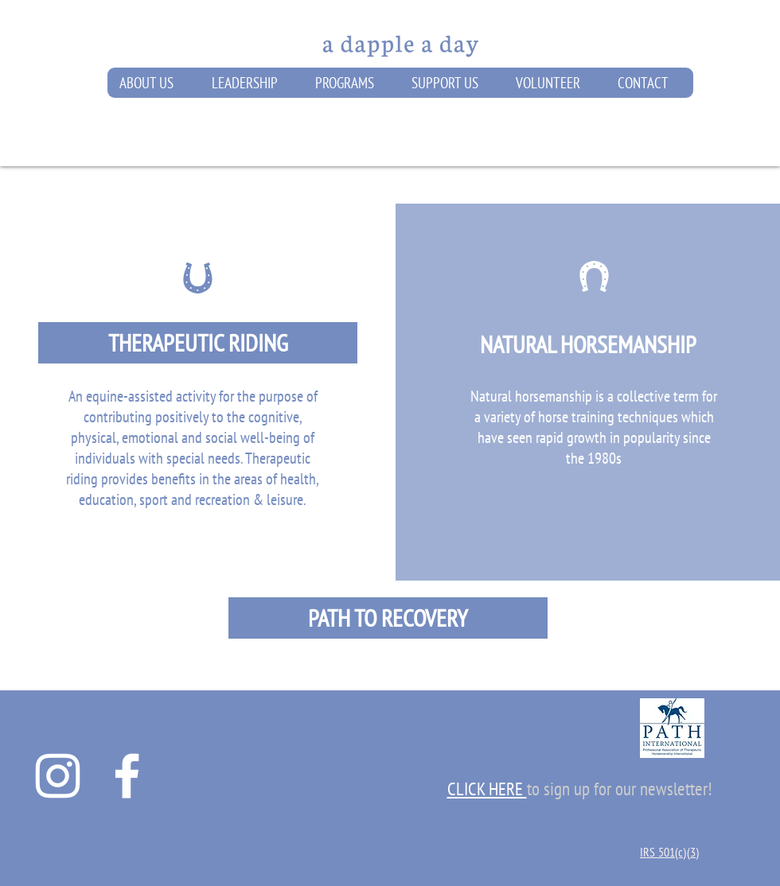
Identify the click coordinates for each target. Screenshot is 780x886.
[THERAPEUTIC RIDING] (197, 342)
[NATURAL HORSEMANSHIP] (588, 344)
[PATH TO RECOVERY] (388, 618)
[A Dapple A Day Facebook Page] (127, 776)
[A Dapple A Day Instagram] (58, 776)
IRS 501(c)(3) (669, 852)
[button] (153, 83)
